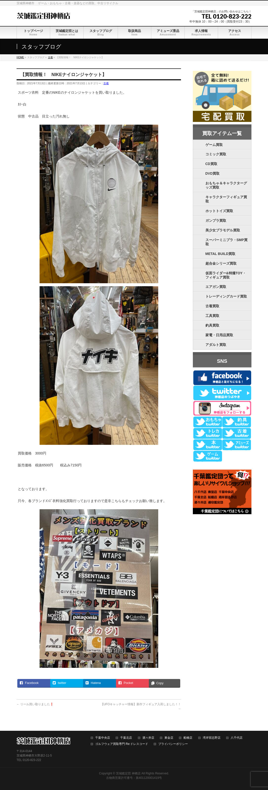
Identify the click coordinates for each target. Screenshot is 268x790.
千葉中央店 (102, 737)
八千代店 (237, 737)
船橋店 (187, 737)
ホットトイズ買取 (219, 211)
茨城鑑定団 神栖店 (128, 773)
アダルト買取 (215, 345)
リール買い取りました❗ (35, 704)
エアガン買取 (215, 287)
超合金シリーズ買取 (221, 263)
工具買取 (212, 316)
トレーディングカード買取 (226, 296)
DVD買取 (212, 173)
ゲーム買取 (214, 145)
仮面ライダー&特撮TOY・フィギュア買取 (225, 275)
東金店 (168, 737)
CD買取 (211, 164)
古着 (106, 83)
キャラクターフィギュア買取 (226, 199)
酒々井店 (148, 737)
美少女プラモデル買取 (222, 230)
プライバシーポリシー (173, 744)
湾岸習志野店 (212, 737)
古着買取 (212, 306)
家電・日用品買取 (219, 335)
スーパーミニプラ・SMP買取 (226, 242)
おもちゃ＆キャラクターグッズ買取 (226, 185)
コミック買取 (215, 154)
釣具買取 (212, 325)
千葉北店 (126, 737)
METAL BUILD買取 (220, 254)
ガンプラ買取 (215, 221)
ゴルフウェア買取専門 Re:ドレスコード (121, 744)
